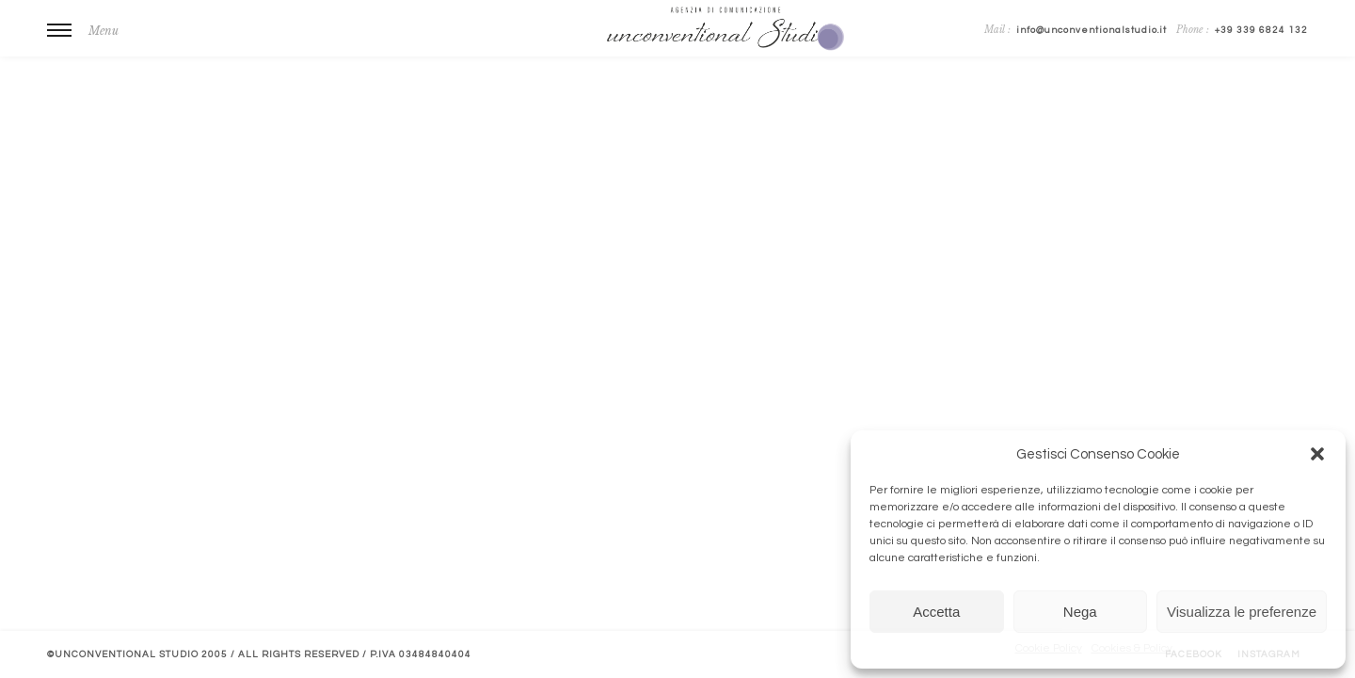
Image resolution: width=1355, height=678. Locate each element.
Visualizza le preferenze (1241, 612)
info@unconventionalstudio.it (1091, 30)
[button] (1317, 453)
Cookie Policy (1048, 648)
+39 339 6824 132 (1261, 30)
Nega (1080, 612)
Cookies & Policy (1132, 648)
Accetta (936, 612)
